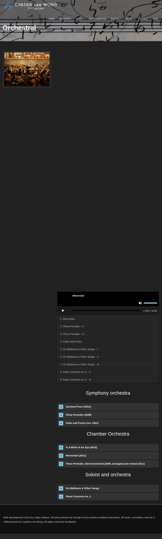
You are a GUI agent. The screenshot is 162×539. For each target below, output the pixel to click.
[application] (108, 311)
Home (52, 19)
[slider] (106, 310)
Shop (155, 19)
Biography (65, 19)
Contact (143, 19)
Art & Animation (97, 19)
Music (79, 19)
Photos (115, 19)
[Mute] (140, 303)
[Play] (63, 310)
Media (129, 19)
